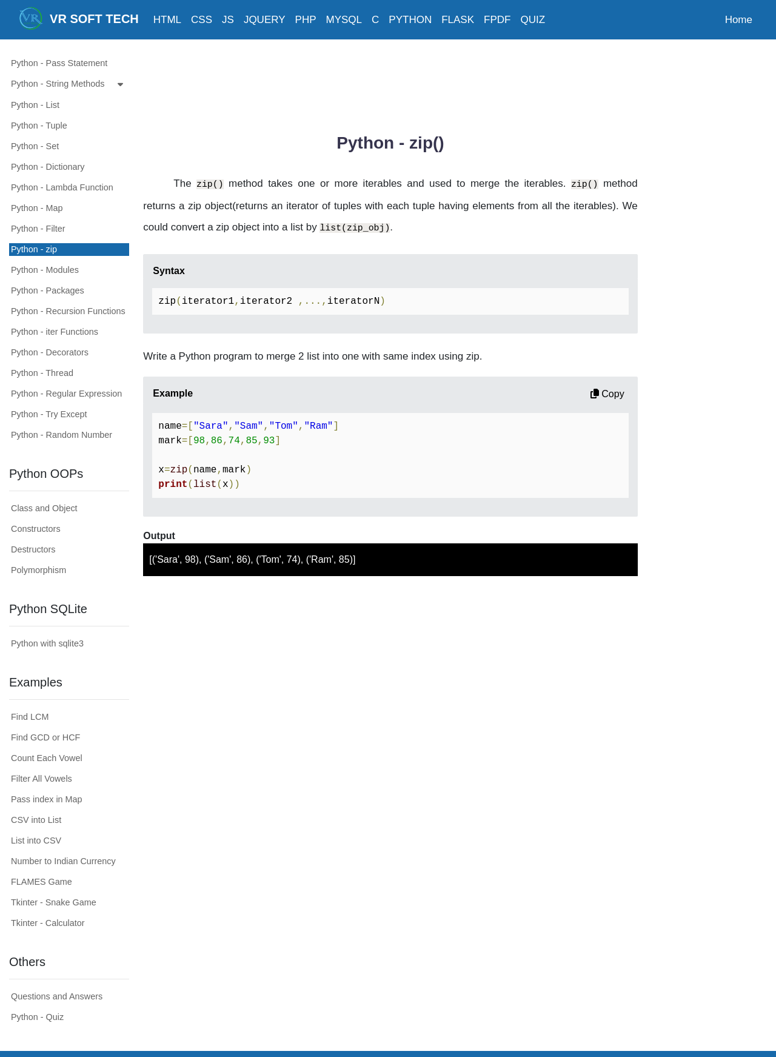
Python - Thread (42, 373)
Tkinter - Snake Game (53, 902)
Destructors (33, 549)
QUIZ (532, 19)
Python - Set (35, 146)
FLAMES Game (41, 882)
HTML (167, 19)
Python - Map (37, 208)
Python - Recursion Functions (68, 311)
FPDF (497, 19)
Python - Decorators (50, 352)
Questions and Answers (56, 996)
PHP (305, 19)
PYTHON (410, 19)
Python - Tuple (39, 125)
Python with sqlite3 (47, 643)
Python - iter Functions (54, 332)
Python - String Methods (70, 85)
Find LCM (29, 717)
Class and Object (44, 508)
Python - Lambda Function (62, 187)
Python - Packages (47, 290)
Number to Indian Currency (63, 861)
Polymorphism (38, 570)
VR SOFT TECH (79, 18)
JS (228, 19)
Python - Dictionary (48, 167)
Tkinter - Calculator (48, 923)
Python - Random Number (61, 435)
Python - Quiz (37, 1017)
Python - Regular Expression (66, 393)
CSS (201, 19)
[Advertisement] (390, 82)
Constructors (36, 529)
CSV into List (36, 820)
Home (738, 19)
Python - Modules (45, 270)
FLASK (457, 19)
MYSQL (344, 19)
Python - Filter (38, 228)
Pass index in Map (46, 799)
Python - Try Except (49, 414)
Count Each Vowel (46, 758)
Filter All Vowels (41, 779)
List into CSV (36, 840)
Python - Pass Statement (59, 63)
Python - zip (34, 249)
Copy (607, 394)
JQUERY (265, 19)
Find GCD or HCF (45, 737)
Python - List (35, 105)
